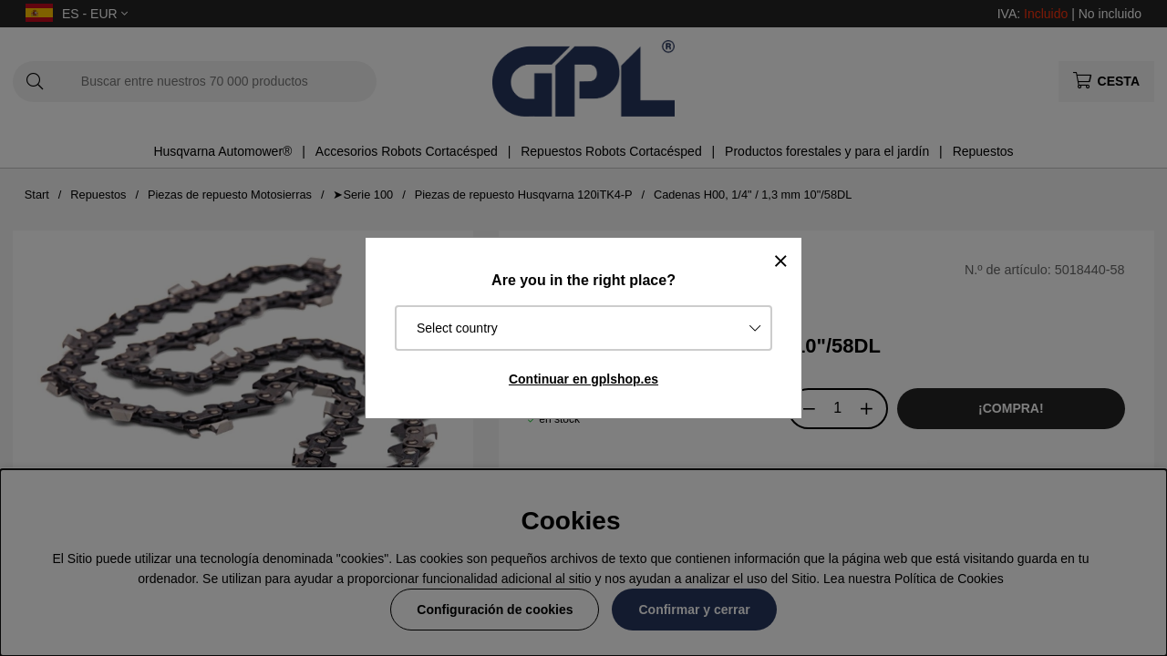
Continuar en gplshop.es (583, 379)
